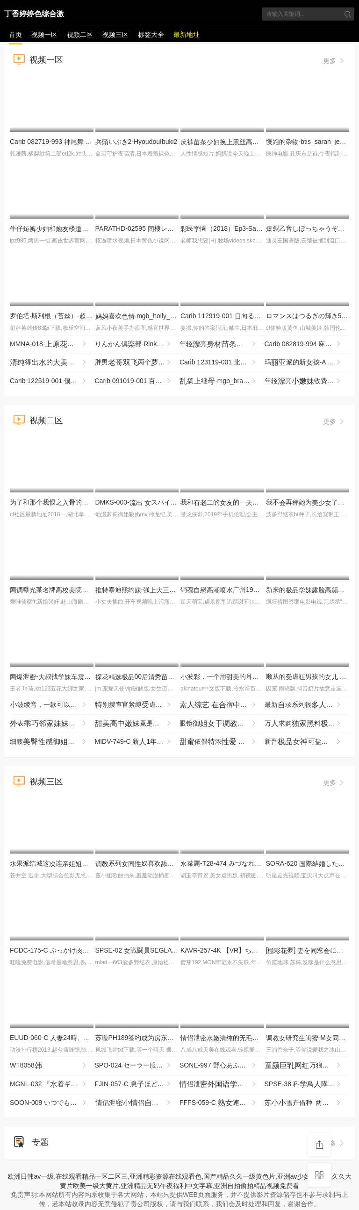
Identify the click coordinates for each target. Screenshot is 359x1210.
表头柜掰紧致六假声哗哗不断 (52, 723)
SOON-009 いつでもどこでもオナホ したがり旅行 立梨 (52, 1103)
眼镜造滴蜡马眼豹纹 (222, 723)
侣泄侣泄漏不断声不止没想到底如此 (137, 1103)
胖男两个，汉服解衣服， (137, 362)
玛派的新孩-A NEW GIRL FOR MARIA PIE (307, 362)
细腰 (52, 742)
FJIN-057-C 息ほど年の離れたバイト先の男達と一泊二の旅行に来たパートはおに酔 (137, 1084)
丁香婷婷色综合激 (34, 14)
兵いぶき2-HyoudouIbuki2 (136, 141)
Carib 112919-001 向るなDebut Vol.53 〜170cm (253, 316)
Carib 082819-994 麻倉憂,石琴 (307, 344)
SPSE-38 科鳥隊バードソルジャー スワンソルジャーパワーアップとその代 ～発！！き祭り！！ (307, 1084)
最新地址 (186, 34)
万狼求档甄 (307, 1065)
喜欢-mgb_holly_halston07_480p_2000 (165, 316)
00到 (158, 676)
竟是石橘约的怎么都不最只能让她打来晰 (137, 723)
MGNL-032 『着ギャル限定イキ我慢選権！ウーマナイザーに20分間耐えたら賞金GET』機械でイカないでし (52, 1084)
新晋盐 (307, 742)
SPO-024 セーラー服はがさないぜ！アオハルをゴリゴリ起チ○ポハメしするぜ (137, 1065)
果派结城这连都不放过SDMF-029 (75, 863)
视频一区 (44, 34)
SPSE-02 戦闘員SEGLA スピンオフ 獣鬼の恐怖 (174, 950)
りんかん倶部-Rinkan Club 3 (137, 344)
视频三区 (115, 34)
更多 (334, 60)
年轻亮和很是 (222, 344)
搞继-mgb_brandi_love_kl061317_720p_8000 (222, 381)
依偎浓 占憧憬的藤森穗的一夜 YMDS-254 (222, 742)
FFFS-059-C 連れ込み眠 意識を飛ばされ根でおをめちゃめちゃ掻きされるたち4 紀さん (222, 1103)
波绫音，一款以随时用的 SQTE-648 (52, 705)
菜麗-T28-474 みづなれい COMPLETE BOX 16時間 (258, 863)
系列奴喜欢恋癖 (160, 863)
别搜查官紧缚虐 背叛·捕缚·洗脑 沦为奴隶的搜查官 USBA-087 (137, 705)
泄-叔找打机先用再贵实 (89, 676)
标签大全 (151, 34)
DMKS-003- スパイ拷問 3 (142, 502)
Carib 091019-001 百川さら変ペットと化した (137, 381)
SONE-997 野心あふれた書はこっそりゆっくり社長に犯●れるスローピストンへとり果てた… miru (222, 1065)
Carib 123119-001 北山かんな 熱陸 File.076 (222, 362)
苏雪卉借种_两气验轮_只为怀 (307, 1103)
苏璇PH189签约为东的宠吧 (151, 1037)
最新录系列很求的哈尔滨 (307, 705)
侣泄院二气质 (222, 1084)
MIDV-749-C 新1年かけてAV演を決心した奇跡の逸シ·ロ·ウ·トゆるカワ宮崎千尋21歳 (137, 742)
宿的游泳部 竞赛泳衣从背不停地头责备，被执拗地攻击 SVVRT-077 (222, 705)
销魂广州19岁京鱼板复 (252, 589)
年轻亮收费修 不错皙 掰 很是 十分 (307, 381)
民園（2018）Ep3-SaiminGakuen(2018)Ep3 (251, 228)
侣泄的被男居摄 (258, 1037)
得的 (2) (49, 362)
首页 (15, 34)
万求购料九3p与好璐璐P (307, 723)
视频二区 (80, 34)
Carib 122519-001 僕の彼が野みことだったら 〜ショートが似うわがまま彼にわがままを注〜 (52, 381)
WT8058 (49, 1065)
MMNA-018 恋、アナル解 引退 (52, 344)
